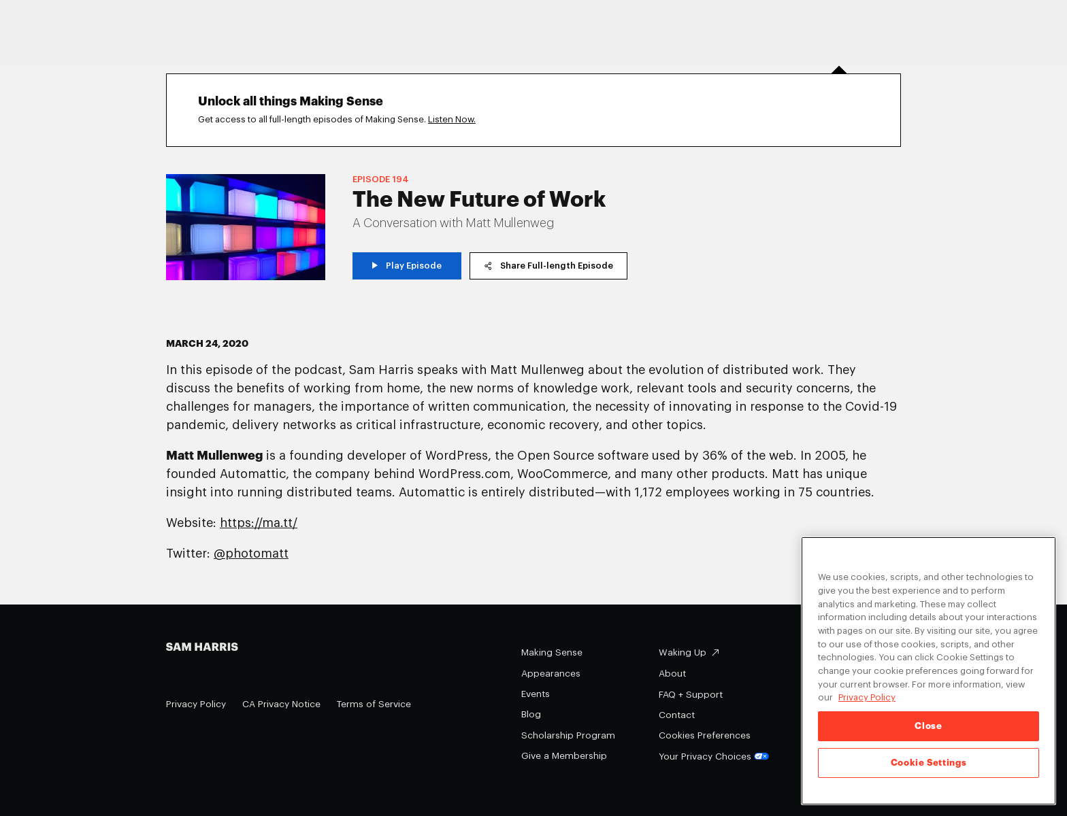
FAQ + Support (691, 694)
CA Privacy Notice (281, 704)
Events (535, 694)
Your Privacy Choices (714, 756)
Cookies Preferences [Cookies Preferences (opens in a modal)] (705, 735)
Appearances (550, 673)
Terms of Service (374, 704)
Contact (677, 715)
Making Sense (551, 652)
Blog (531, 714)
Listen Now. (452, 119)
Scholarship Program (568, 735)
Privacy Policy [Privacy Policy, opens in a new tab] (867, 698)
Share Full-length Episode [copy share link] (548, 265)
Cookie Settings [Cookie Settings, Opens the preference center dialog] (929, 762)
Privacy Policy (196, 704)
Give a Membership (564, 755)
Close (928, 725)
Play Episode (407, 265)
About (672, 673)
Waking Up (682, 652)
